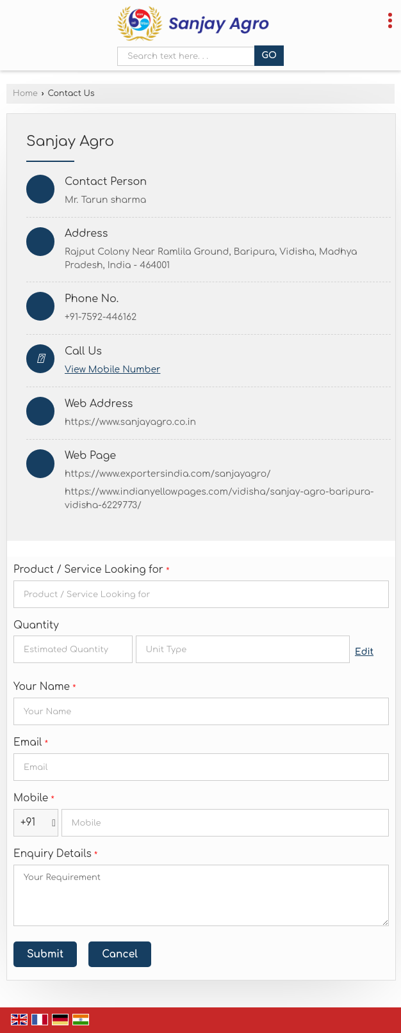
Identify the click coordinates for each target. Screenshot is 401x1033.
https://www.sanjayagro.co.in (130, 422)
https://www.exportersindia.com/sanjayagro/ (168, 474)
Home (25, 93)
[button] (112, 369)
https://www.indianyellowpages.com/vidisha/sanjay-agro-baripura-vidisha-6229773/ (219, 498)
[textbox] (243, 649)
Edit (364, 652)
